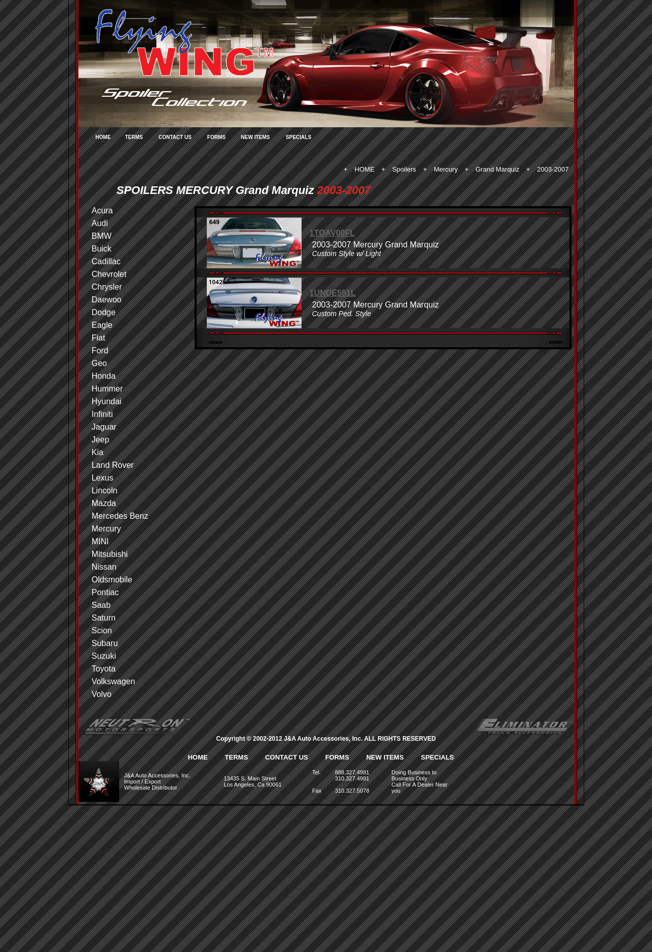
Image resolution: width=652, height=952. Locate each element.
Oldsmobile (112, 579)
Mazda (104, 503)
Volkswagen (113, 681)
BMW (102, 236)
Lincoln (105, 490)
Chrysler (107, 287)
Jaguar (104, 427)
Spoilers (404, 169)
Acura (102, 210)
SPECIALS (298, 137)
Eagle (102, 325)
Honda (104, 376)
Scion (102, 630)
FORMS (216, 137)
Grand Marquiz (498, 169)
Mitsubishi (110, 554)
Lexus (103, 477)
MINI (100, 541)
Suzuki (104, 656)
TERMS (134, 137)
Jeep (101, 439)
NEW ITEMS (255, 137)
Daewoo (107, 299)
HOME (103, 137)
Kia (97, 452)
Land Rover (113, 465)
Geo (99, 363)
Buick (102, 248)
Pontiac (105, 592)
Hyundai (107, 401)
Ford (100, 350)
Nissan (104, 567)
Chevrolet (109, 274)
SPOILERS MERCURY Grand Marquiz (215, 190)
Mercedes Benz (120, 516)
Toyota (104, 668)
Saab (101, 605)
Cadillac (106, 261)
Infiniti (102, 414)
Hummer (107, 388)
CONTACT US (175, 137)
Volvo (102, 694)
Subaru (105, 643)
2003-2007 (552, 169)
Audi (100, 223)
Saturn (104, 617)
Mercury (446, 169)
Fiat (98, 337)
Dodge (104, 312)
